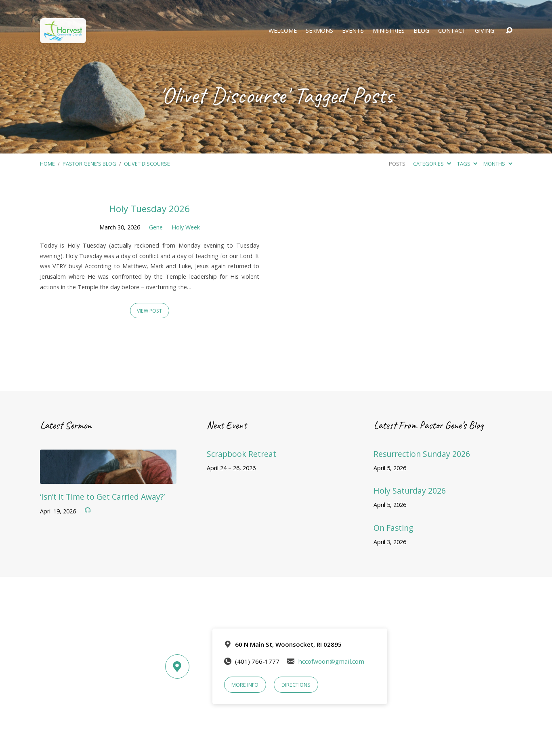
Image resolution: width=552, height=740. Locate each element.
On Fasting (393, 527)
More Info (244, 684)
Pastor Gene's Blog (89, 163)
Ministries (389, 31)
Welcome (283, 31)
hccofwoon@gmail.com (331, 661)
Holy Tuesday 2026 (149, 208)
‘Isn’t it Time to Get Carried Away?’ (102, 496)
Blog (421, 31)
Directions (296, 684)
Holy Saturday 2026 (410, 490)
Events (353, 31)
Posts (397, 163)
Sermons (319, 31)
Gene (156, 227)
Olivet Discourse (147, 163)
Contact (452, 31)
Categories (432, 163)
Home (47, 163)
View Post (149, 310)
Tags (467, 163)
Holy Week (186, 227)
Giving (484, 31)
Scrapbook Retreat (241, 453)
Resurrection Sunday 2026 (422, 453)
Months (497, 163)
